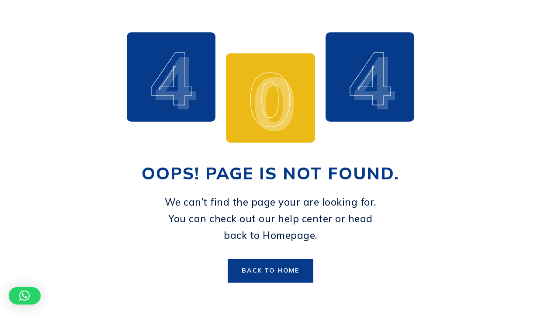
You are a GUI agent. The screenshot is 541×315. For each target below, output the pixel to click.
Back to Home (270, 270)
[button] (25, 295)
